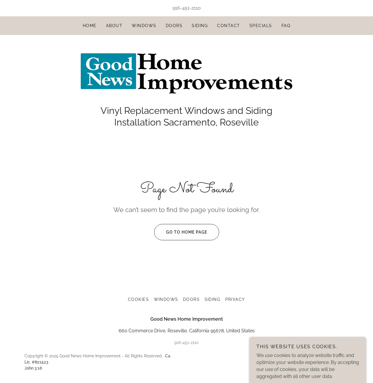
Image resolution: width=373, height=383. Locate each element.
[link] (186, 73)
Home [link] (90, 25)
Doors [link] (174, 25)
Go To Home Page (180, 232)
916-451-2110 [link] (187, 8)
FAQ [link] (286, 25)
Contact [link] (228, 25)
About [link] (114, 25)
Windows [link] (144, 25)
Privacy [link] (235, 299)
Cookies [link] (138, 299)
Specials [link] (260, 25)
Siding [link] (200, 25)
